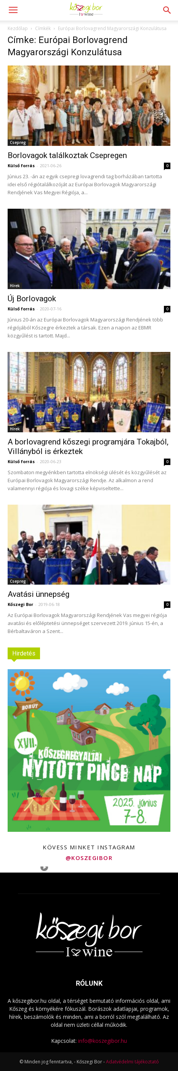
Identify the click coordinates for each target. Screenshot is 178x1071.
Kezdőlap (18, 28)
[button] (167, 10)
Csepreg (18, 142)
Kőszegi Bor (20, 604)
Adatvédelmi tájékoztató (132, 1061)
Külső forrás (21, 165)
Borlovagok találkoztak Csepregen (67, 155)
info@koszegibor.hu (102, 1040)
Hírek (15, 285)
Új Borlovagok (32, 298)
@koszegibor (89, 858)
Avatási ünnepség (38, 594)
